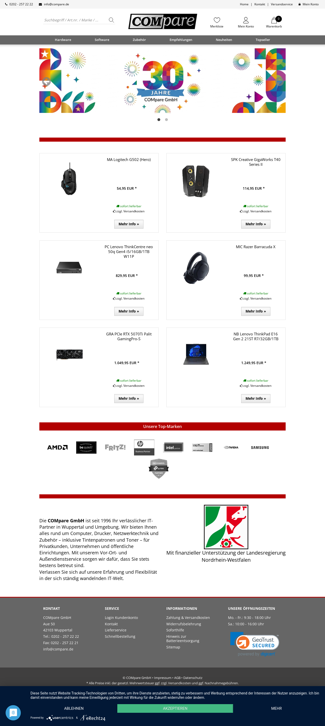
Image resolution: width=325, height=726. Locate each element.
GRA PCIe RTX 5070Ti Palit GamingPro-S (129, 336)
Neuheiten (224, 39)
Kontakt (259, 4)
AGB (177, 677)
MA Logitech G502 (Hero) (129, 159)
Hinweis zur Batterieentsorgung (182, 638)
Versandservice (282, 4)
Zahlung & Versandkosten (188, 617)
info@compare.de (56, 4)
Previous (46, 82)
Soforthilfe (175, 630)
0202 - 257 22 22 (21, 4)
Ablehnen (74, 708)
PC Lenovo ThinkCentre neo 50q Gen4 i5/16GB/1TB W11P (129, 251)
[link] (254, 644)
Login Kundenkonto (121, 617)
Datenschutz (192, 677)
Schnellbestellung (120, 636)
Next (279, 82)
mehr (276, 708)
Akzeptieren (175, 708)
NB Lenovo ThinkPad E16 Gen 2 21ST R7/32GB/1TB (256, 336)
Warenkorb (274, 22)
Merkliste (216, 26)
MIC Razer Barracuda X (255, 246)
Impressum (162, 677)
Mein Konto (311, 4)
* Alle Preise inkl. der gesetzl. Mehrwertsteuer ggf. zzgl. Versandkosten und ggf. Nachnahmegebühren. (162, 683)
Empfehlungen (181, 39)
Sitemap (173, 647)
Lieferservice (115, 630)
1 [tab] (158, 119)
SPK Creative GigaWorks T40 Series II (256, 162)
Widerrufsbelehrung (183, 623)
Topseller (263, 39)
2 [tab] (166, 119)
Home (244, 4)
